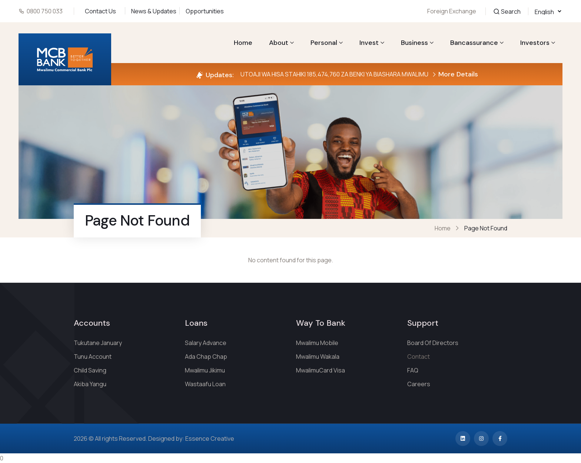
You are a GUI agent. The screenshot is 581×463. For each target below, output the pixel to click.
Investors (535, 42)
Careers (418, 384)
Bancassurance (474, 42)
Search (507, 11)
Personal (324, 42)
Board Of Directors (432, 343)
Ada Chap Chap (206, 356)
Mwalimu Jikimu (205, 370)
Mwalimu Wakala (317, 356)
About (278, 42)
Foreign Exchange (451, 11)
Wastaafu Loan (205, 384)
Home (243, 42)
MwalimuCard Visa (320, 370)
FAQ (412, 370)
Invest (369, 42)
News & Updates (153, 11)
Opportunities (205, 11)
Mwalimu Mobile (317, 343)
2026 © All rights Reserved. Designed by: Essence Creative (154, 438)
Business (414, 42)
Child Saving (90, 370)
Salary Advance (205, 343)
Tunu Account (93, 356)
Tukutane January (98, 343)
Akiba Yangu (90, 384)
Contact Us (100, 11)
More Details (455, 74)
